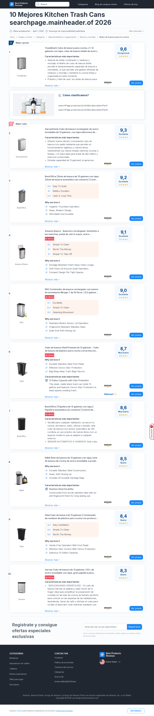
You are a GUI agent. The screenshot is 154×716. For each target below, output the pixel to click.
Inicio (12, 38)
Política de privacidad (64, 674)
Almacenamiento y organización (62, 38)
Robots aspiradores (18, 685)
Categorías (83, 4)
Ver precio (134, 82)
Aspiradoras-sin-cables (20, 675)
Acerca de (59, 688)
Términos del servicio (64, 678)
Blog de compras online (106, 4)
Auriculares (14, 696)
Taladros (13, 680)
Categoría (40, 38)
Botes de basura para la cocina (114, 38)
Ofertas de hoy (131, 4)
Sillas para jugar (16, 691)
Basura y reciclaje (88, 38)
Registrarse (133, 638)
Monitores (14, 669)
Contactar (59, 669)
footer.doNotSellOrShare (65, 693)
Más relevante (137, 31)
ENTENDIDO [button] (136, 711)
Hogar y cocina (25, 38)
